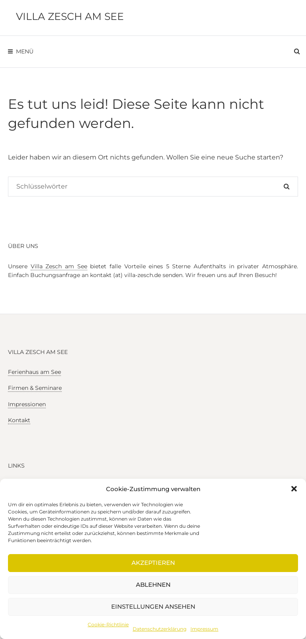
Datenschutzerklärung (159, 629)
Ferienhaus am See (34, 372)
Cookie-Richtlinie (108, 624)
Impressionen (27, 404)
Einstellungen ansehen (153, 606)
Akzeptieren (153, 562)
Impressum (204, 629)
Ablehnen (153, 584)
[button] (294, 489)
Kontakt (19, 420)
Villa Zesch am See (70, 16)
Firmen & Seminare (35, 387)
